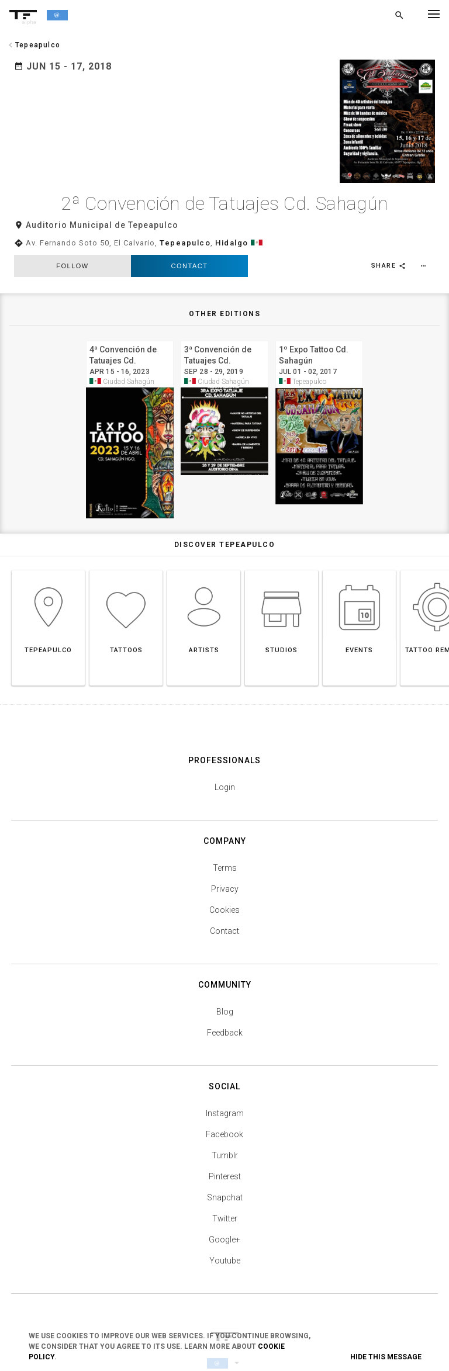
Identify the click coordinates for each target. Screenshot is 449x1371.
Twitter (224, 1185)
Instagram (225, 1080)
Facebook (224, 1101)
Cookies (224, 877)
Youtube (224, 1227)
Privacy (225, 856)
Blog (224, 979)
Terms (225, 835)
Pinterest (225, 1143)
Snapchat (225, 1164)
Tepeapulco (185, 210)
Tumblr (225, 1122)
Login (225, 754)
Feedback (225, 1000)
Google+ (224, 1206)
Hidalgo (231, 210)
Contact (189, 233)
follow (72, 233)
